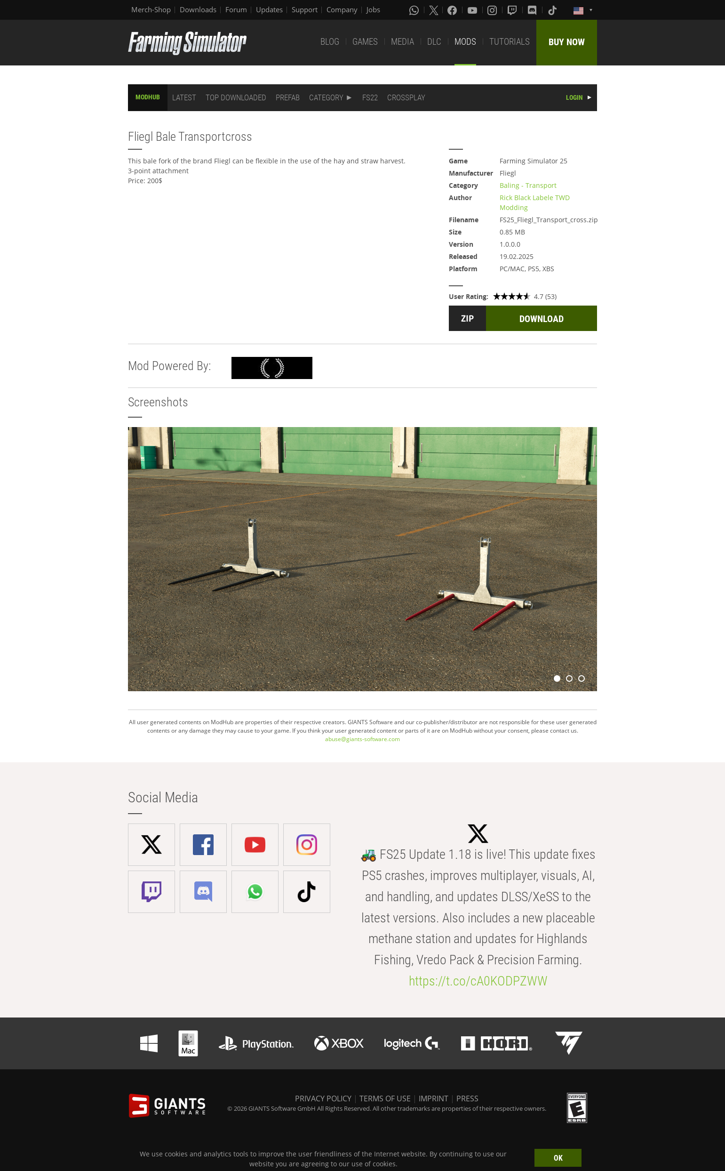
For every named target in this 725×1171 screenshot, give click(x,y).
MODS (465, 41)
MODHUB (147, 97)
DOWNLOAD (541, 318)
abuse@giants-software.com (362, 739)
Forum (236, 9)
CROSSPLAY (406, 97)
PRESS (467, 1098)
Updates (269, 9)
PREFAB (288, 97)
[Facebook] (453, 10)
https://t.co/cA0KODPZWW (478, 981)
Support (305, 9)
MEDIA (402, 41)
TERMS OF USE (385, 1098)
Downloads (198, 9)
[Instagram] (493, 10)
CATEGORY (326, 97)
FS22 (370, 97)
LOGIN (574, 97)
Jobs (373, 9)
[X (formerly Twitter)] (433, 10)
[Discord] (533, 10)
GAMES (365, 41)
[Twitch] (513, 10)
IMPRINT (433, 1098)
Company (342, 9)
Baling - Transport (528, 185)
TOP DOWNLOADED (236, 97)
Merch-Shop (151, 9)
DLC (434, 41)
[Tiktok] (553, 10)
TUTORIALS (509, 41)
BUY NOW (567, 42)
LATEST (184, 97)
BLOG (329, 41)
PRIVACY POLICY (323, 1098)
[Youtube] (473, 10)
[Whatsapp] (415, 10)
